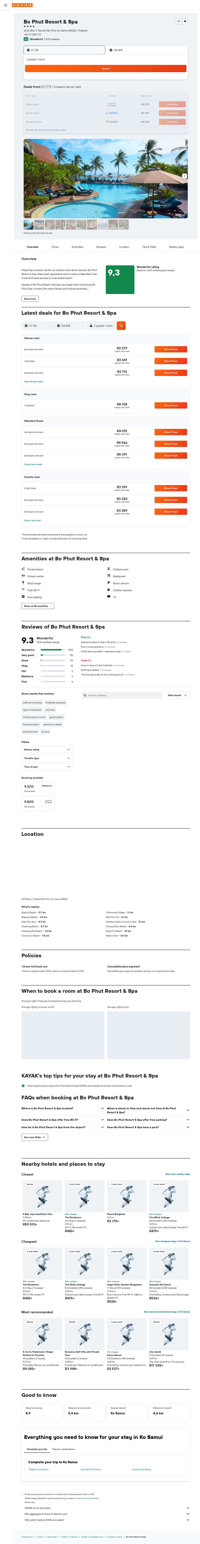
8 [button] (94, 88)
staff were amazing (32, 702)
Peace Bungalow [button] (116, 1214)
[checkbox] (38, 789)
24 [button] (54, 112)
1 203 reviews (52, 39)
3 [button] (55, 88)
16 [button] (47, 104)
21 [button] (86, 104)
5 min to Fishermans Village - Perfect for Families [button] (38, 1353)
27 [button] (78, 112)
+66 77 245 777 (32, 34)
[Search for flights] (5, 15)
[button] (5, 5)
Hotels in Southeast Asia (92, 1537)
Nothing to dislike (96, 669)
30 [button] (47, 120)
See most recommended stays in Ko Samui (167, 1311)
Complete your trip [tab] (37, 1449)
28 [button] (86, 112)
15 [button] (94, 96)
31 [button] (55, 120)
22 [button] (94, 104)
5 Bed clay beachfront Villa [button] (37, 1214)
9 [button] (47, 96)
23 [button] (46, 112)
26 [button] (70, 112)
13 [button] (79, 96)
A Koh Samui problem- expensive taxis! (106, 651)
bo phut (45, 731)
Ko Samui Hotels (114, 1537)
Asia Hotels (52, 1537)
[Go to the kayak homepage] (22, 5)
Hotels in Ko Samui (141, 1469)
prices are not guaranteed (87, 1498)
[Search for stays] (5, 22)
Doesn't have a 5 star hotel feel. (102, 665)
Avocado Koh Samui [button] (160, 1284)
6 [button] (79, 88)
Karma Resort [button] (114, 1355)
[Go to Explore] (5, 38)
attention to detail (52, 724)
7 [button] (86, 88)
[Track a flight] (5, 45)
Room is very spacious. (98, 646)
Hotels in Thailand (69, 1537)
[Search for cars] (5, 29)
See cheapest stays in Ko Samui (173, 1241)
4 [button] (63, 88)
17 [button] (55, 104)
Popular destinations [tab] (63, 1449)
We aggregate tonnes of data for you (107, 1514)
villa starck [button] (155, 1351)
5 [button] (71, 88)
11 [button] (63, 96)
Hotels (40, 1537)
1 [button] (94, 80)
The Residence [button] (73, 1217)
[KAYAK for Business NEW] (5, 52)
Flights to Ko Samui (38, 1469)
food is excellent (31, 724)
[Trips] (5, 62)
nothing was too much (34, 717)
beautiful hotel (30, 731)
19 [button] (71, 104)
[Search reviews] (124, 695)
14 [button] (86, 96)
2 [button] (47, 88)
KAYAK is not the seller (107, 1508)
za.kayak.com (27, 1537)
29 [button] (94, 112)
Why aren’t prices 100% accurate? (107, 1520)
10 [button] (55, 96)
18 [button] (63, 104)
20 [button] (78, 104)
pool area (50, 709)
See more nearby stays (177, 1174)
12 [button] (71, 96)
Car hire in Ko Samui (90, 1469)
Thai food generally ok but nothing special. (108, 674)
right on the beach (32, 709)
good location (56, 717)
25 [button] (62, 112)
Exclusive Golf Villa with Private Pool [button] (82, 1353)
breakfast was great (56, 702)
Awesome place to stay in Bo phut (104, 642)
